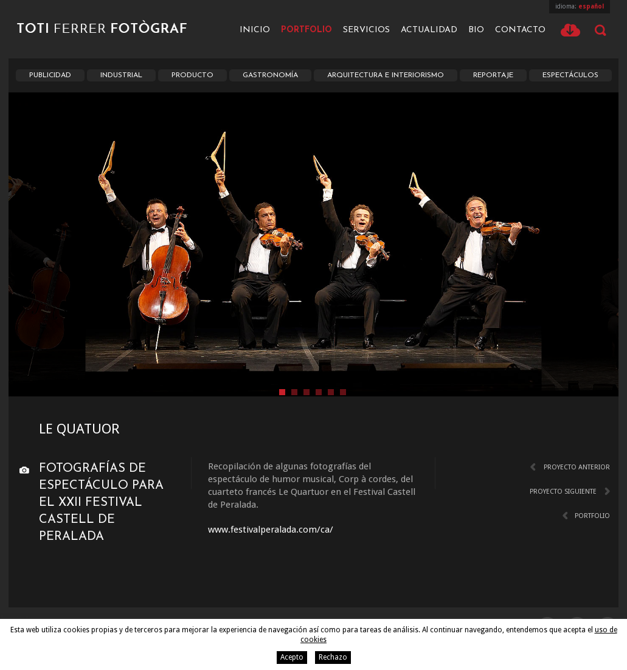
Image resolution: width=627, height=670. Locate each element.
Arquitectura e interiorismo (385, 75)
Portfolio (306, 30)
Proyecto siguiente (563, 492)
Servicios (366, 30)
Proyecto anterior (577, 467)
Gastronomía (270, 75)
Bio (476, 30)
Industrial (121, 75)
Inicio (255, 30)
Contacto (520, 30)
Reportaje (493, 75)
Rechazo (333, 657)
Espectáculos (570, 75)
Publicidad (50, 75)
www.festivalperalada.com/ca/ (270, 529)
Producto (192, 75)
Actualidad (429, 30)
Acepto (291, 657)
